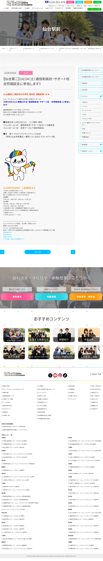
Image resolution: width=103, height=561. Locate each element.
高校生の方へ (52, 6)
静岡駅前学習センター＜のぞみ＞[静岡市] (16, 548)
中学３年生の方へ (96, 392)
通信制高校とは (43, 412)
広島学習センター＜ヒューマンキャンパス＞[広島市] (83, 483)
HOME (4, 48)
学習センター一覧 (7, 438)
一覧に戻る (38, 252)
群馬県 (4, 470)
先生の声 (84, 90)
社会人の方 (94, 402)
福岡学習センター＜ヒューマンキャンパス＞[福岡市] (83, 519)
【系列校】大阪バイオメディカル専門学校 (15, 429)
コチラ (16, 215)
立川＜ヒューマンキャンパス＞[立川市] (14, 512)
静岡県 (4, 545)
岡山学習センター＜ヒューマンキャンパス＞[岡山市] (83, 496)
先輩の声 (84, 83)
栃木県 (4, 463)
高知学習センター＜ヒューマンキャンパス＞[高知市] (83, 509)
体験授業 (79, 2)
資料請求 (70, 2)
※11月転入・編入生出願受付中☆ (14, 239)
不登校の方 (94, 412)
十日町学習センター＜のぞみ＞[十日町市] (16, 535)
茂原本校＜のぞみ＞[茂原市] (12, 489)
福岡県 (68, 512)
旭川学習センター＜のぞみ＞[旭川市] (14, 450)
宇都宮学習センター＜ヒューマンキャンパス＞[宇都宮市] (20, 466)
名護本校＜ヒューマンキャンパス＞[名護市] (81, 548)
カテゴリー (85, 96)
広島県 (68, 479)
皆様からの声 (43, 398)
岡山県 (68, 493)
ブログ (84, 117)
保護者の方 (79, 6)
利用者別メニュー (44, 405)
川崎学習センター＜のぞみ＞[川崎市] (14, 519)
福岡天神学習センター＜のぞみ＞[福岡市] (80, 522)
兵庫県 (68, 473)
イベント (85, 108)
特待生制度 (42, 415)
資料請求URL (8, 232)
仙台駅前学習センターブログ (90, 77)
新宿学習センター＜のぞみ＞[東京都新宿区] (16, 502)
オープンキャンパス (37, 9)
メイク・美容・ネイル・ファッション (91, 128)
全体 (84, 135)
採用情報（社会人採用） (46, 418)
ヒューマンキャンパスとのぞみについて (14, 392)
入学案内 (27, 9)
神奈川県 (4, 515)
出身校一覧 (6, 418)
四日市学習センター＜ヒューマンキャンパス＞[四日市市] (84, 453)
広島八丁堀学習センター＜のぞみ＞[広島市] (81, 486)
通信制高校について (9, 398)
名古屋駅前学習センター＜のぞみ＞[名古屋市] (82, 447)
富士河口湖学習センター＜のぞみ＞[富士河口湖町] (18, 541)
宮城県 (4, 453)
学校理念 (68, 9)
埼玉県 (4, 476)
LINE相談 (97, 2)
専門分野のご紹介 (17, 9)
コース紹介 (6, 9)
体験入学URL (8, 237)
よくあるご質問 (43, 408)
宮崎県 (68, 532)
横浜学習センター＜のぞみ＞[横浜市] (14, 522)
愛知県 (68, 440)
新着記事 (84, 153)
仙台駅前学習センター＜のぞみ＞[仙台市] (16, 460)
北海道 (4, 440)
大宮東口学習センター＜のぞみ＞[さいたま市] (17, 483)
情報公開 (6, 395)
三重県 (68, 450)
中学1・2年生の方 (96, 389)
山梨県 (4, 538)
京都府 (68, 466)
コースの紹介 (7, 405)
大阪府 (68, 457)
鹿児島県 (69, 538)
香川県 (68, 499)
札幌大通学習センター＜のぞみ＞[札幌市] (16, 444)
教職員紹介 (86, 145)
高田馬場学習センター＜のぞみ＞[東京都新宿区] (18, 499)
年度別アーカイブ (87, 159)
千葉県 (4, 486)
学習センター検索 (95, 9)
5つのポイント (59, 9)
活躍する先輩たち (78, 9)
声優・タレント (87, 140)
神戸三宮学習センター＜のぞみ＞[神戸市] (80, 476)
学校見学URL (8, 234)
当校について (49, 9)
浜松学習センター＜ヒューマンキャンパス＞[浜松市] (18, 551)
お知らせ (85, 103)
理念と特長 (6, 389)
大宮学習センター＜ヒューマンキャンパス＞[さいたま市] (20, 479)
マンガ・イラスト (87, 122)
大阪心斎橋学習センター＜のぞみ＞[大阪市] (81, 460)
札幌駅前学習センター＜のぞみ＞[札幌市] (16, 447)
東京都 (4, 496)
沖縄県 (68, 545)
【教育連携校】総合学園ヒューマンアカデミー (16, 432)
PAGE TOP (96, 376)
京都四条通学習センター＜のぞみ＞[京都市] (81, 470)
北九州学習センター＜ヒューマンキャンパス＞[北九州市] (84, 515)
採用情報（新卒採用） (45, 421)
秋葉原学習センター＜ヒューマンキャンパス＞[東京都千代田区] (22, 506)
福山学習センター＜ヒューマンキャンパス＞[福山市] (83, 489)
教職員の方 (97, 6)
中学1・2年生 (70, 6)
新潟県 (4, 525)
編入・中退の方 (88, 6)
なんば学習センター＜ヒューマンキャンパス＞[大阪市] (84, 463)
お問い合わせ (74, 398)
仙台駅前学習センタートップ (90, 70)
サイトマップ (73, 402)
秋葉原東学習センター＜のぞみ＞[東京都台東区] (18, 509)
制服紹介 (6, 415)
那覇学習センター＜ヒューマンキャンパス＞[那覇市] (83, 551)
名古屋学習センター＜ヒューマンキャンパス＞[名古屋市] (84, 444)
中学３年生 (61, 6)
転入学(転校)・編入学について (48, 392)
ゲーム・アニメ (87, 112)
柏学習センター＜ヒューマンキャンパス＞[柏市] (17, 493)
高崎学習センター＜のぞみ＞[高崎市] (14, 473)
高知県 (68, 506)
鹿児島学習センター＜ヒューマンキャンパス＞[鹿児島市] (84, 541)
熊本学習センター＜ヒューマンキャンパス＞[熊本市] (83, 528)
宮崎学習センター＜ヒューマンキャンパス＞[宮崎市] (83, 535)
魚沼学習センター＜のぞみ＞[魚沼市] (14, 532)
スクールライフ (43, 395)
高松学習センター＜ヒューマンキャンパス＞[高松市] (83, 502)
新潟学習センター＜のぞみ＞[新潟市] (14, 528)
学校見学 (88, 2)
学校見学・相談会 (86, 298)
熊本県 (68, 525)
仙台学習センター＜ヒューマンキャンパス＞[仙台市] (18, 457)
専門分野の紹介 (8, 408)
